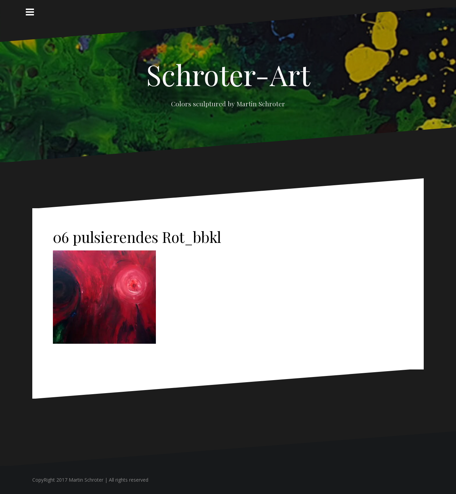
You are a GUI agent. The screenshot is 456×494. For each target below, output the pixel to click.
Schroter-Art (228, 74)
